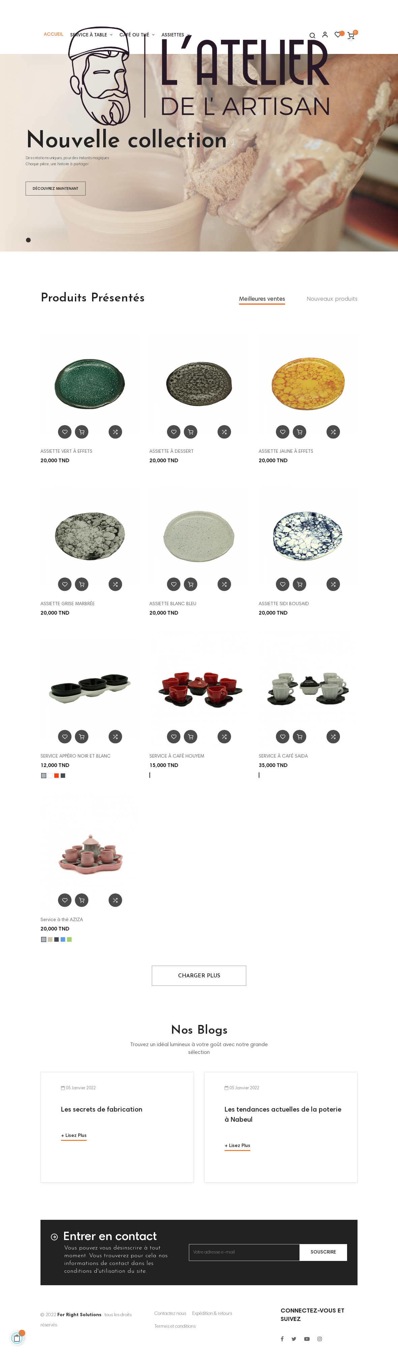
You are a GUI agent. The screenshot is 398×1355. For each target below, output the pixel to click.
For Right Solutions (79, 1315)
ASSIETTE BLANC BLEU (172, 604)
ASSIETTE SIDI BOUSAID (284, 604)
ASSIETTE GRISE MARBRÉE (67, 604)
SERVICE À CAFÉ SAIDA (283, 756)
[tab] (262, 299)
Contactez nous (170, 1314)
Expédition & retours (212, 1314)
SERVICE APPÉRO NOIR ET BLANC (75, 756)
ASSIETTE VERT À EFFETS (66, 451)
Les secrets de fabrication (101, 1110)
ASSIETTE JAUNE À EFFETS (286, 451)
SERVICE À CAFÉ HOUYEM (176, 756)
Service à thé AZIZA (61, 920)
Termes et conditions (175, 1326)
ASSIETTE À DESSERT (171, 451)
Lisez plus (76, 1135)
